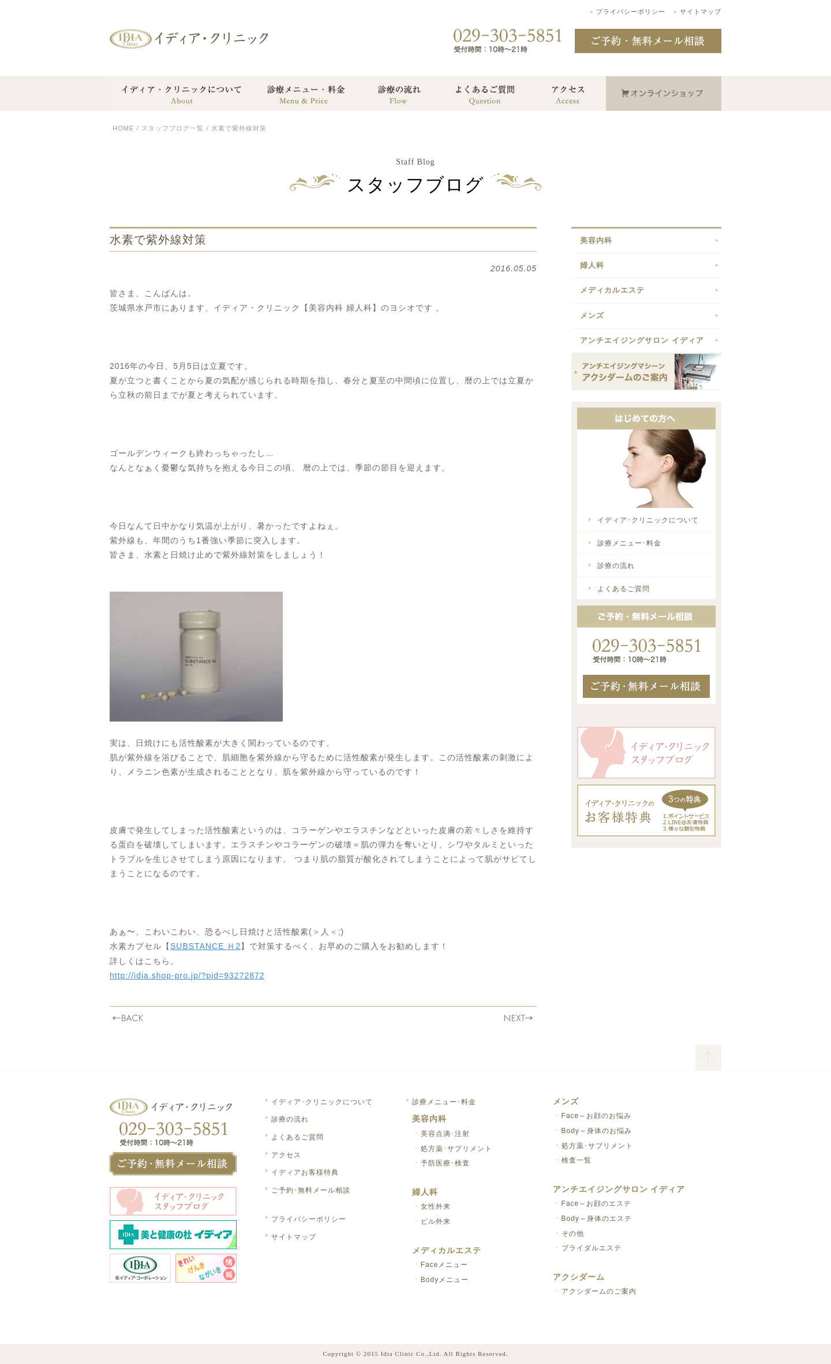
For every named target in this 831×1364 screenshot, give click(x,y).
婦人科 (592, 265)
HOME (123, 128)
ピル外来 (436, 1221)
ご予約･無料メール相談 (310, 1190)
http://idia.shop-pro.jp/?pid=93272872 (187, 975)
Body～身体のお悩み (597, 1131)
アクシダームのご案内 (599, 1291)
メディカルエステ (612, 290)
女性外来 (436, 1206)
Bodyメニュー (445, 1280)
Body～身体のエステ (597, 1218)
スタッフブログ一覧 (172, 128)
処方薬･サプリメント (456, 1149)
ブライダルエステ (592, 1248)
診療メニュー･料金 (629, 543)
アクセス (286, 1155)
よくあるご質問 (623, 589)
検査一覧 (577, 1160)
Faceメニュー (445, 1265)
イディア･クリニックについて (648, 520)
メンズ (592, 315)
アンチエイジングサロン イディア (642, 340)
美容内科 (596, 240)
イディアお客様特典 (305, 1172)
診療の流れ (616, 566)
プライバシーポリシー (630, 11)
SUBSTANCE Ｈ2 (205, 946)
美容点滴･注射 (445, 1134)
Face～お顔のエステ (597, 1203)
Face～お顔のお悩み (597, 1116)
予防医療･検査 (445, 1163)
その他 (573, 1234)
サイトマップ (700, 11)
